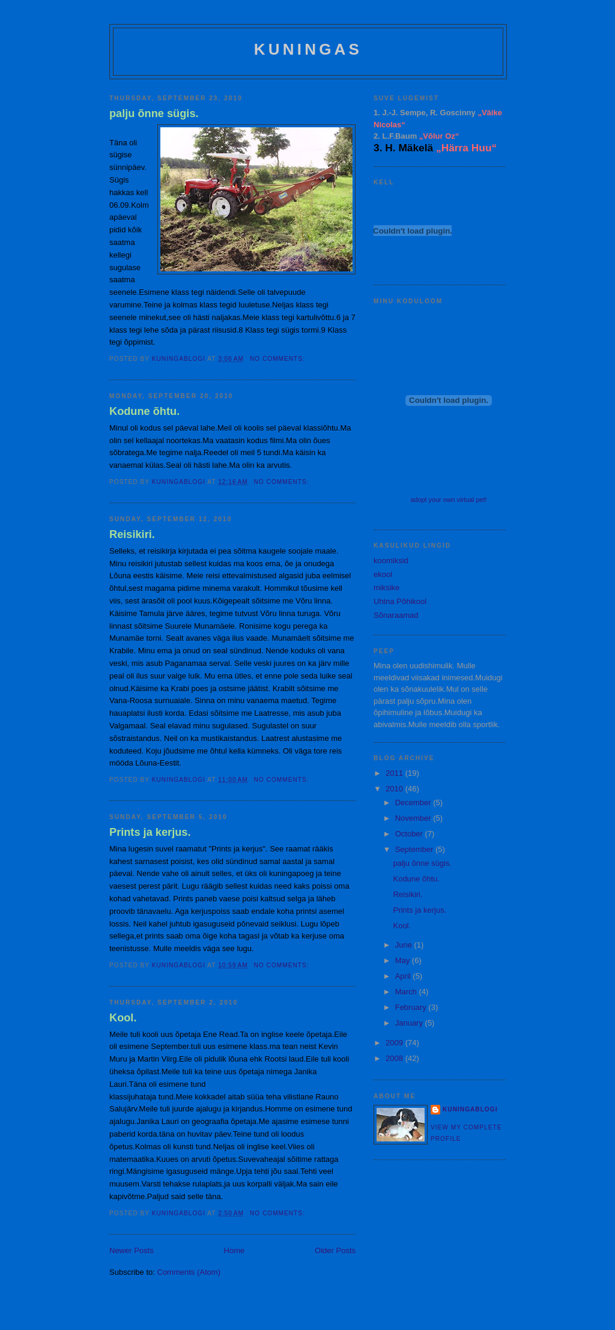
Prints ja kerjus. (149, 832)
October (410, 833)
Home (234, 1250)
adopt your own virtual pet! (448, 499)
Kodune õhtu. (144, 411)
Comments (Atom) (188, 1272)
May (403, 960)
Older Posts (335, 1250)
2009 (395, 1042)
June (404, 944)
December (414, 802)
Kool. (122, 1018)
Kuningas (308, 49)
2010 (395, 788)
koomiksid (391, 560)
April (404, 976)
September (415, 849)
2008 (395, 1058)
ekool (383, 574)
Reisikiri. (132, 534)
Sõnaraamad (396, 615)
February (412, 1007)
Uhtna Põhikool (400, 601)
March (407, 991)
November (414, 818)
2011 (395, 773)
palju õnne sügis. (154, 113)
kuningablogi (470, 1109)
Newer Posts (131, 1250)
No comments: (279, 358)
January (410, 1022)
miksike (386, 587)
